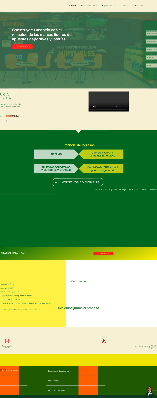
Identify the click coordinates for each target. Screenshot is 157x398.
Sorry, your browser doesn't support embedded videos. (109, 102)
